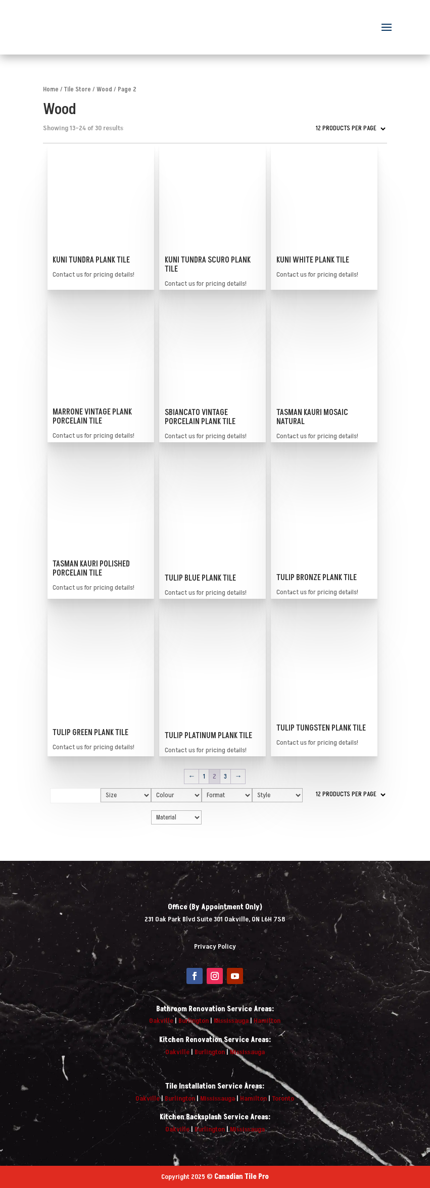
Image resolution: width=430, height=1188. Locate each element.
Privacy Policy (215, 946)
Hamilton (267, 1020)
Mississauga (231, 1020)
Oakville (161, 1020)
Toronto (283, 1098)
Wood (104, 89)
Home (51, 89)
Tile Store (77, 89)
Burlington (193, 1020)
